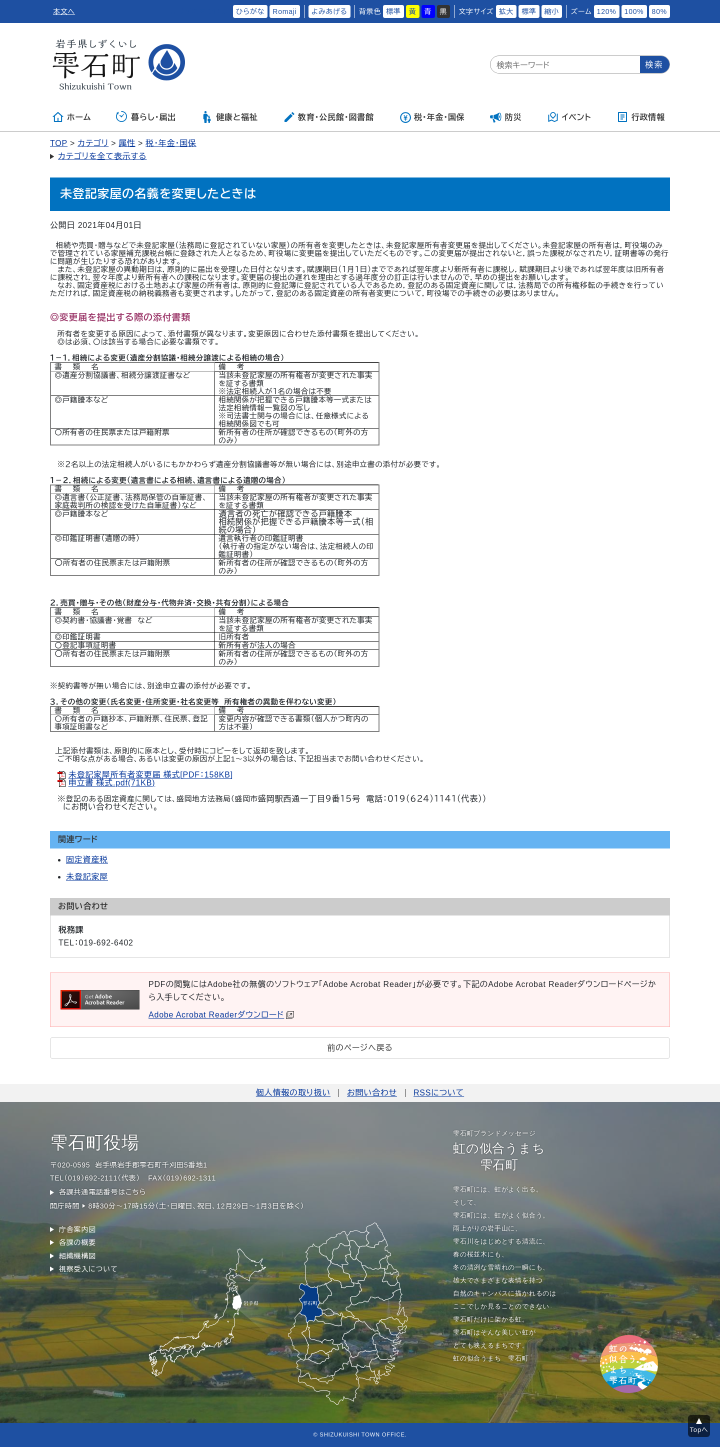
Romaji (284, 12)
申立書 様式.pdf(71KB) (112, 782)
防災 (506, 117)
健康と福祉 (229, 117)
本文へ (64, 12)
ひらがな (250, 12)
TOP (59, 143)
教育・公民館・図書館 (328, 117)
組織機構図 (77, 1256)
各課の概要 (77, 1242)
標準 (393, 12)
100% (634, 12)
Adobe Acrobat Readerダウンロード (221, 1014)
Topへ (699, 1430)
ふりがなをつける (199, 12)
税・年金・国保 (432, 117)
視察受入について (88, 1269)
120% (606, 12)
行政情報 (640, 117)
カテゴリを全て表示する (102, 156)
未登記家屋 (87, 876)
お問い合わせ (372, 1092)
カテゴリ (93, 143)
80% (659, 12)
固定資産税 (87, 860)
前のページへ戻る (359, 1048)
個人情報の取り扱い (293, 1092)
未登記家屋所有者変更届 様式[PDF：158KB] (150, 774)
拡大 (506, 12)
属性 (127, 143)
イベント (569, 117)
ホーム (71, 117)
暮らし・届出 (146, 117)
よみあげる (330, 12)
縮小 (552, 12)
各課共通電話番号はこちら (102, 1192)
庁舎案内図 (77, 1230)
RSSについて (439, 1092)
